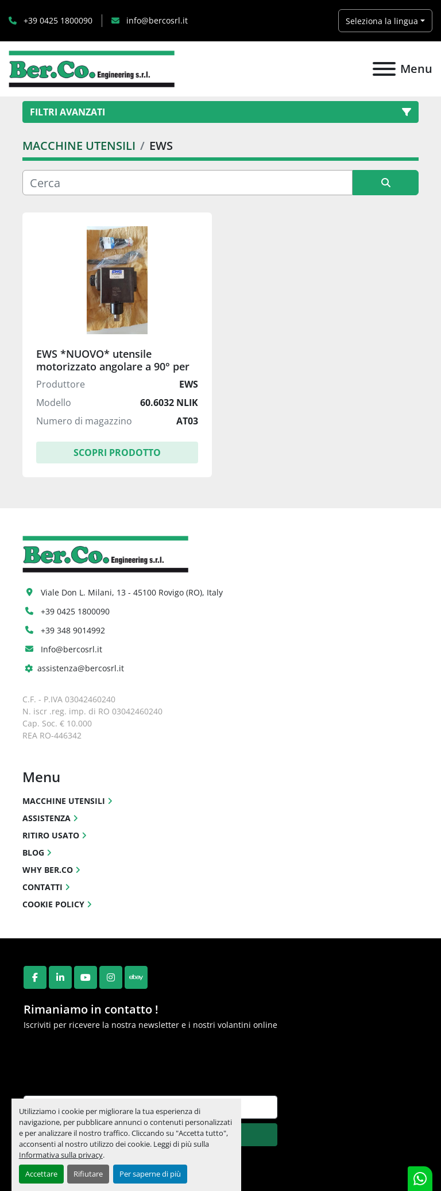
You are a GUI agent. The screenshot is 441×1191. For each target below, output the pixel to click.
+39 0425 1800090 (56, 20)
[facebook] (35, 977)
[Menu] (384, 69)
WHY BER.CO (47, 869)
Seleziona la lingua (382, 21)
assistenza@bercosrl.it (80, 668)
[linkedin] (60, 977)
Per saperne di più (150, 1174)
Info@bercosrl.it (71, 649)
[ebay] (136, 977)
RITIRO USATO (50, 835)
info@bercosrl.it (156, 20)
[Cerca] (187, 182)
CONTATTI (42, 886)
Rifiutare (88, 1174)
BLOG (33, 852)
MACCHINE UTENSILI (63, 800)
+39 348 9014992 (73, 630)
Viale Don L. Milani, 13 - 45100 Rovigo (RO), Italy (132, 592)
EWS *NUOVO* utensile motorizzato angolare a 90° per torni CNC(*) (112, 366)
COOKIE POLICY (53, 904)
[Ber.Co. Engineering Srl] (105, 553)
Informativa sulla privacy (61, 1155)
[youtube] (85, 977)
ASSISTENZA (46, 818)
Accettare (41, 1174)
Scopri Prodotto (117, 452)
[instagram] (110, 977)
